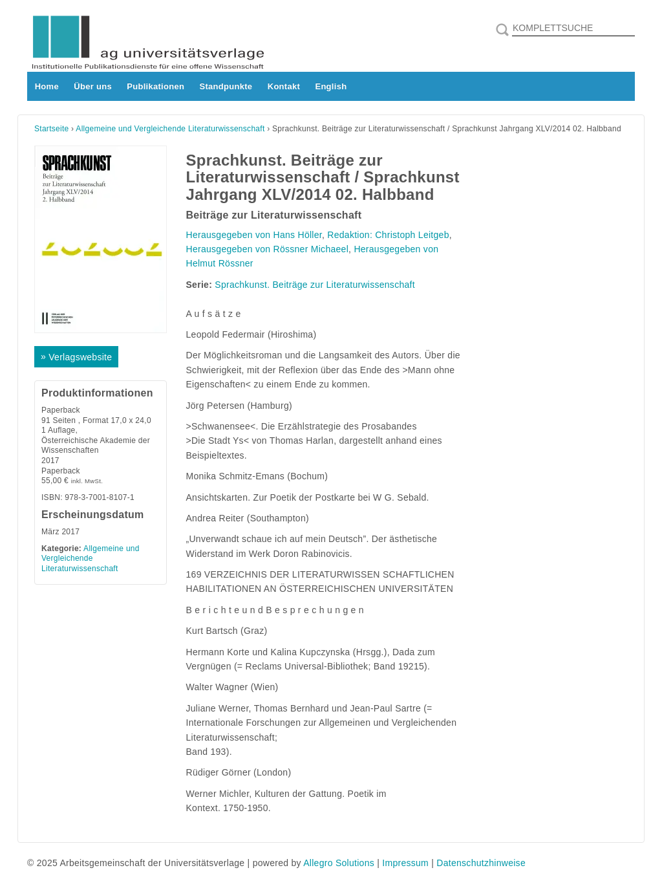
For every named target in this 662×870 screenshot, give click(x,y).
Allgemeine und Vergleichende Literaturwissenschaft (170, 128)
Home (47, 86)
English (331, 86)
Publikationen (155, 86)
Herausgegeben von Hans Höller (254, 235)
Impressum (405, 863)
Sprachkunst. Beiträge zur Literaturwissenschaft (315, 284)
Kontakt (284, 86)
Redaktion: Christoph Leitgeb (388, 235)
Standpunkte (226, 86)
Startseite (51, 128)
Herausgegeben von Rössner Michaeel (267, 249)
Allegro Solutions (338, 863)
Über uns (93, 86)
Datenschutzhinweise (481, 863)
